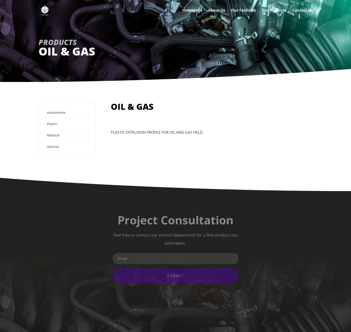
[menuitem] (67, 112)
